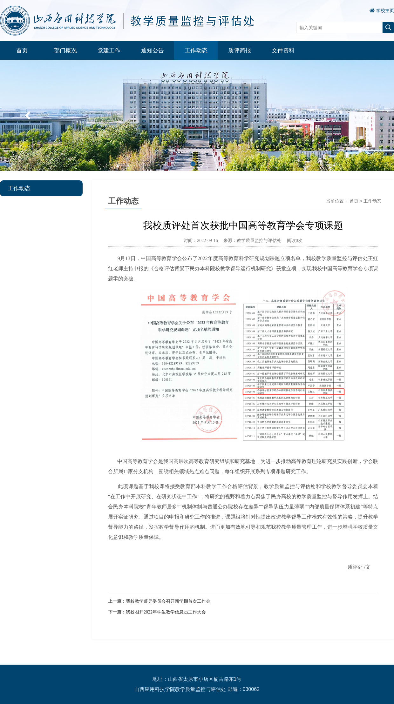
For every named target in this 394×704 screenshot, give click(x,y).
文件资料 (283, 50)
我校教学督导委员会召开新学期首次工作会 (168, 601)
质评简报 (239, 50)
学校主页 (382, 10)
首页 (22, 50)
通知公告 (152, 50)
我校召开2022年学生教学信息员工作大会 (166, 612)
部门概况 (65, 50)
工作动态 (196, 50)
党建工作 (109, 50)
